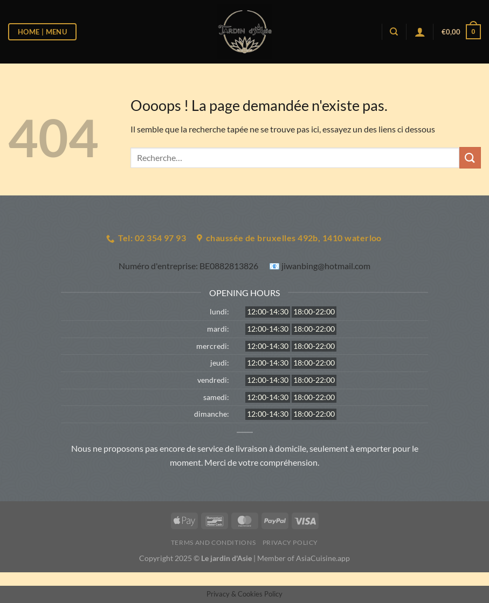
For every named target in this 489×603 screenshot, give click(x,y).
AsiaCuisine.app (323, 558)
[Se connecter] (420, 32)
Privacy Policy (291, 542)
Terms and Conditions (213, 542)
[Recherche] (394, 32)
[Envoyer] (470, 157)
